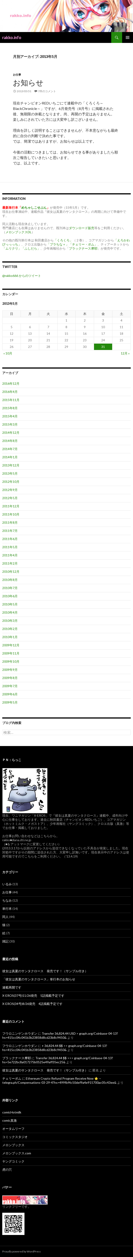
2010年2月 (10, 629)
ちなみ (7, 900)
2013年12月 (10, 465)
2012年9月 (10, 490)
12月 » (125, 353)
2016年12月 (10, 383)
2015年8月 (10, 408)
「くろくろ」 (63, 240)
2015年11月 (10, 400)
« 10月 (7, 353)
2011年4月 (10, 555)
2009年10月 (10, 661)
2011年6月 (10, 539)
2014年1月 (10, 457)
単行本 (7, 908)
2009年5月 (10, 702)
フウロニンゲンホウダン (19, 1033)
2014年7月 (10, 449)
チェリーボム (11, 1078)
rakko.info (11, 37)
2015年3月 (10, 424)
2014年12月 (10, 432)
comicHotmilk (11, 1112)
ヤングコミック (13, 1161)
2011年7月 (10, 531)
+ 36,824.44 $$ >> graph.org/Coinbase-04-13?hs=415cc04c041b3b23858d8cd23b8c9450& (54, 1048)
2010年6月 (10, 596)
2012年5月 (10, 498)
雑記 (5, 941)
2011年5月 (10, 547)
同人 (5, 917)
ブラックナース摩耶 (83, 248)
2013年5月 (10, 473)
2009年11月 (10, 653)
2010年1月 (10, 637)
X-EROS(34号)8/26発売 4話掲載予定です (32, 1004)
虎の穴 (7, 1169)
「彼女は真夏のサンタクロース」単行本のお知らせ (38, 979)
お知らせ (28, 82)
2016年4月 (10, 392)
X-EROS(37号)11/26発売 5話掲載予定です (33, 995)
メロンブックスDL (18, 232)
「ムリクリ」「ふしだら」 (21, 248)
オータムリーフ (13, 1129)
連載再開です (11, 987)
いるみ (7, 884)
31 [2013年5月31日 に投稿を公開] (103, 347)
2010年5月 (10, 604)
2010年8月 (10, 580)
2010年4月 (10, 612)
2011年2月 (10, 563)
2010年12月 (10, 571)
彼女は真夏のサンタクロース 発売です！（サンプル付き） (45, 971)
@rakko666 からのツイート (21, 276)
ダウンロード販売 (81, 228)
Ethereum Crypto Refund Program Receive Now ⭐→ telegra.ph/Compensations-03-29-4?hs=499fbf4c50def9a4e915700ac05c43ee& (59, 1080)
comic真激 (9, 1120)
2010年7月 (10, 588)
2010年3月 (10, 620)
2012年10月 (10, 481)
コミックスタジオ (15, 1137)
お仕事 (17, 74)
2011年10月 (10, 514)
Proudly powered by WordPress (21, 1251)
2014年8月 (10, 441)
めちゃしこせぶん (34, 207)
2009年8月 (10, 678)
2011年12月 (10, 506)
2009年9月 (10, 670)
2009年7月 (10, 686)
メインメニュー (127, 37)
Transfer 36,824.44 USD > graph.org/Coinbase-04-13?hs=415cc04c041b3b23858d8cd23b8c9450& (60, 1035)
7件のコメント (47, 91)
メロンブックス (13, 1145)
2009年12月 (10, 645)
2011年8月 (10, 522)
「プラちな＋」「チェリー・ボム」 (72, 244)
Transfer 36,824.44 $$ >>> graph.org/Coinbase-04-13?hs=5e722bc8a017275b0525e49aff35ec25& (57, 1060)
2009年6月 (10, 694)
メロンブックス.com (16, 1153)
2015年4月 (10, 416)
